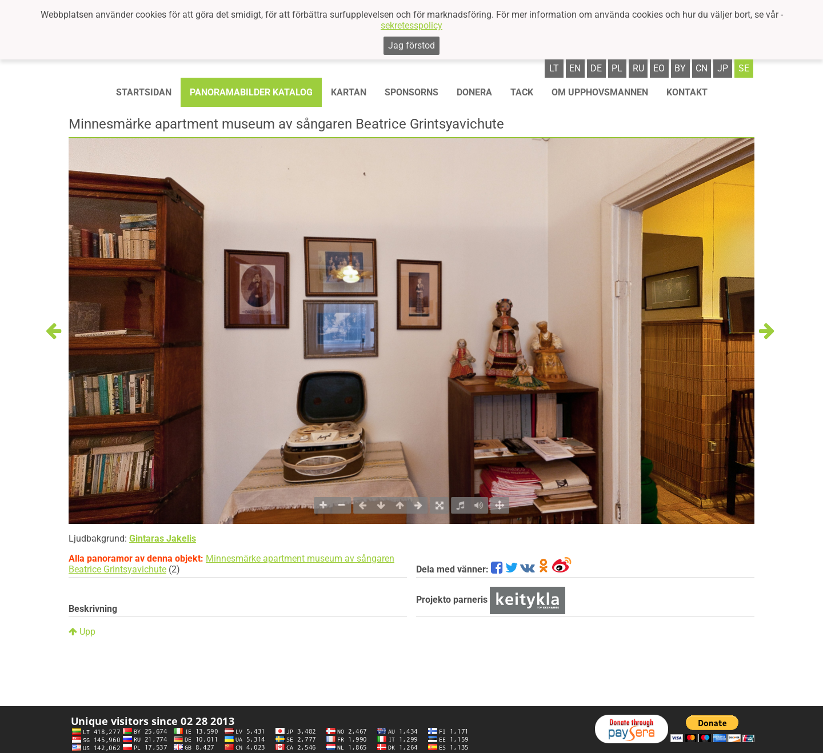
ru (638, 68)
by (680, 68)
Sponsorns (411, 92)
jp (722, 68)
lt (554, 68)
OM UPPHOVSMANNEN (600, 92)
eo (659, 68)
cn (702, 68)
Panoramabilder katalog (251, 92)
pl (617, 68)
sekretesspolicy (411, 25)
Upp (82, 631)
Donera (474, 92)
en (575, 68)
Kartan (348, 92)
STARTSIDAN (143, 92)
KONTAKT (687, 92)
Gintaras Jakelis (162, 538)
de (596, 68)
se (743, 68)
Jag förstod (411, 45)
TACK (521, 92)
